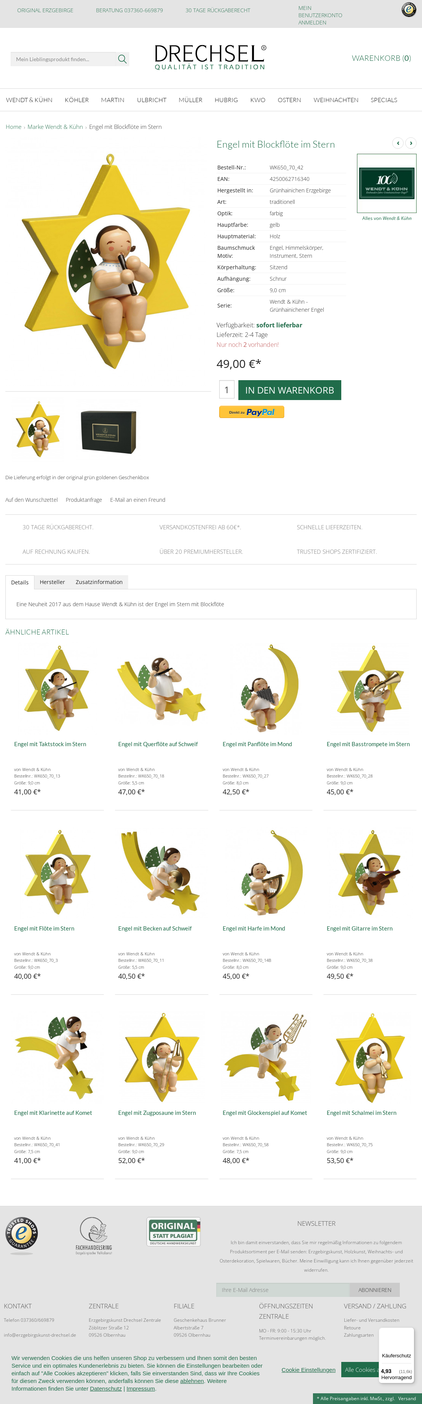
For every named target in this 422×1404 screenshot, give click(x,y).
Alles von (387, 217)
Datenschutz (106, 1388)
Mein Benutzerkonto (320, 11)
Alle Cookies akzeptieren (376, 1369)
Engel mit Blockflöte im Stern (125, 126)
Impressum (141, 1388)
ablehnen (192, 1381)
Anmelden (312, 22)
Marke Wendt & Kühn (55, 126)
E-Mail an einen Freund (137, 498)
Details (20, 581)
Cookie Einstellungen (309, 1370)
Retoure (352, 1326)
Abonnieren (391, 1288)
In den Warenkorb (289, 388)
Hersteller (52, 580)
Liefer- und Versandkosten (371, 1319)
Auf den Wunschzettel (31, 498)
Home (13, 126)
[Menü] (409, 1332)
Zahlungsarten (359, 1334)
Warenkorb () (381, 58)
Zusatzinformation (99, 580)
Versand (407, 1398)
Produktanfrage (84, 498)
